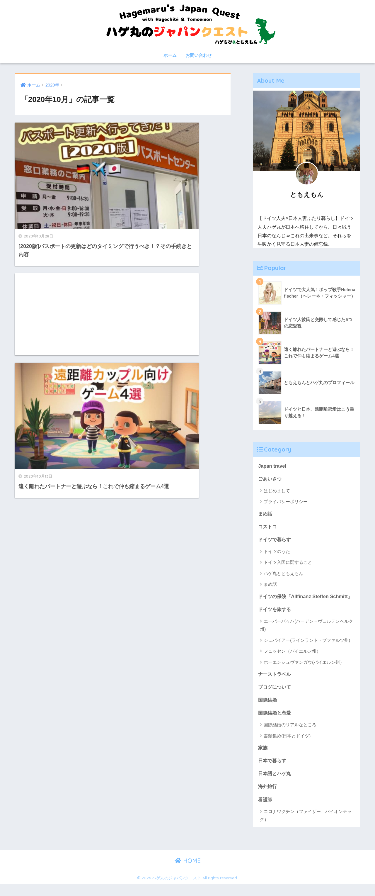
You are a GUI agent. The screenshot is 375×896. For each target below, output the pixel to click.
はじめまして (277, 490)
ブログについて (275, 697)
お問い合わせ (198, 55)
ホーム (170, 55)
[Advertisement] (179, 164)
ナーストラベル (275, 684)
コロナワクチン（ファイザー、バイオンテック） (306, 827)
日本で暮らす (273, 772)
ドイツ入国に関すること (288, 563)
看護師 (265, 811)
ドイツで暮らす (275, 540)
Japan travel (272, 466)
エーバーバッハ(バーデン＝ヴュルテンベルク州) (306, 635)
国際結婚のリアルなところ (290, 735)
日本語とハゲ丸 (275, 785)
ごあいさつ (270, 478)
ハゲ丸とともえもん (283, 574)
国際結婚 (268, 710)
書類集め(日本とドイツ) (287, 746)
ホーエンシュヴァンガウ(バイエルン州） (304, 672)
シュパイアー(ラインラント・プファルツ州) (307, 650)
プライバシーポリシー (286, 502)
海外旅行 (268, 798)
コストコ (268, 527)
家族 (263, 758)
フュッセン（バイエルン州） (292, 661)
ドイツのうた (277, 552)
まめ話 (265, 514)
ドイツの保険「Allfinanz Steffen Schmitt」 (294, 601)
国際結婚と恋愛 (275, 723)
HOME (188, 872)
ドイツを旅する (275, 619)
